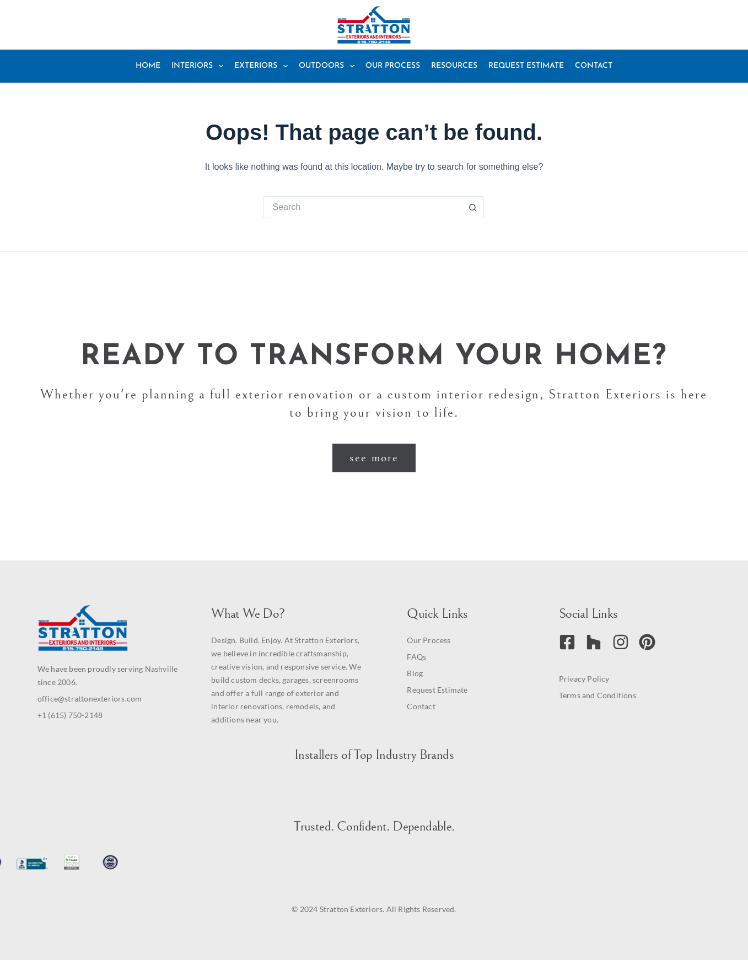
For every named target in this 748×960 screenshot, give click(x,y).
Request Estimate (526, 66)
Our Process (392, 66)
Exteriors (263, 66)
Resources (454, 66)
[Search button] (473, 207)
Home (148, 66)
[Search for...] (362, 207)
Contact (593, 66)
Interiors (199, 66)
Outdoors (329, 66)
